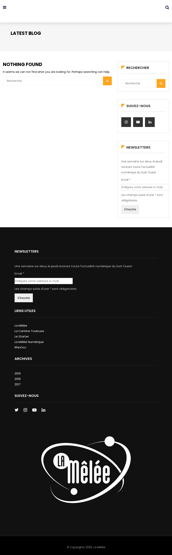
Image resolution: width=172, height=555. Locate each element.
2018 (18, 376)
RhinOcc (20, 344)
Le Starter (22, 333)
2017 (18, 381)
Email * (125, 177)
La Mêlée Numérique (29, 339)
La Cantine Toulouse (29, 328)
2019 (18, 370)
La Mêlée (21, 322)
